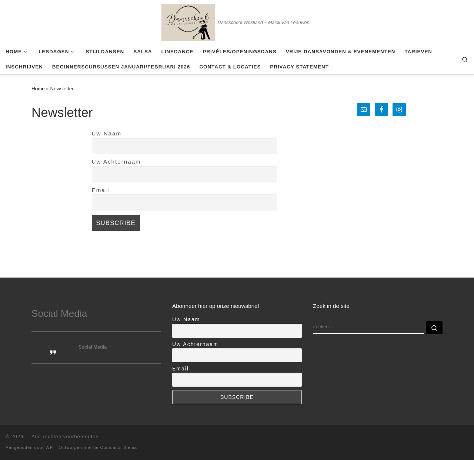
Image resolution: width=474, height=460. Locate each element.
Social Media (59, 313)
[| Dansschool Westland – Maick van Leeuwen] (188, 21)
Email (101, 190)
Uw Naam (107, 133)
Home (38, 88)
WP (49, 447)
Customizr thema (118, 447)
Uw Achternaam (116, 161)
